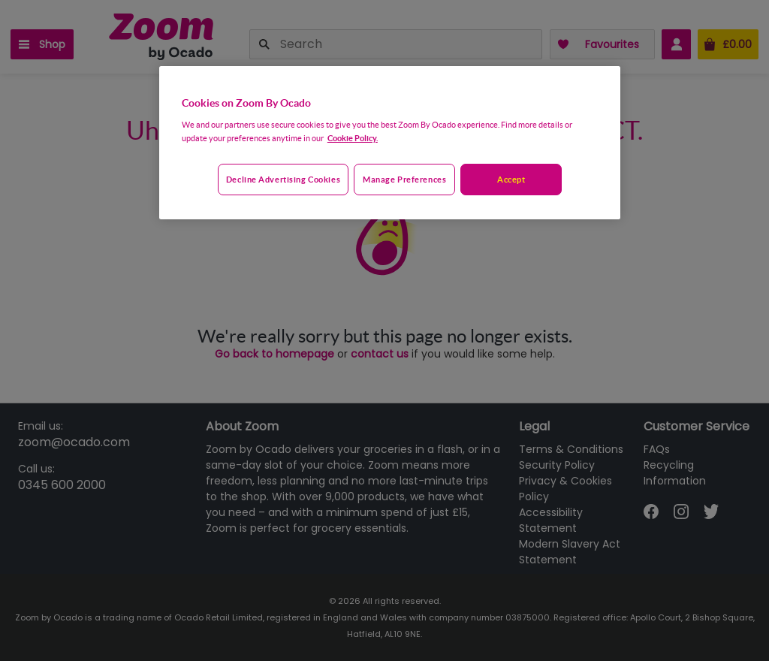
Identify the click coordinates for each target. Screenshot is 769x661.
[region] (389, 142)
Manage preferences (404, 179)
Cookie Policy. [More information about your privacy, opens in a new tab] (352, 138)
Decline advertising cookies (283, 179)
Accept (511, 179)
